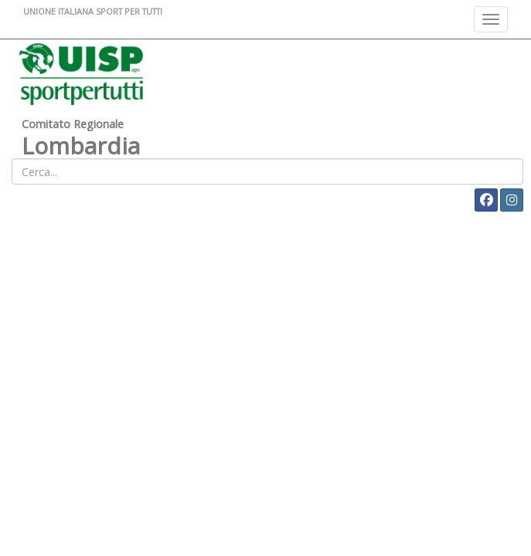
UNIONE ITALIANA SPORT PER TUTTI (92, 11)
